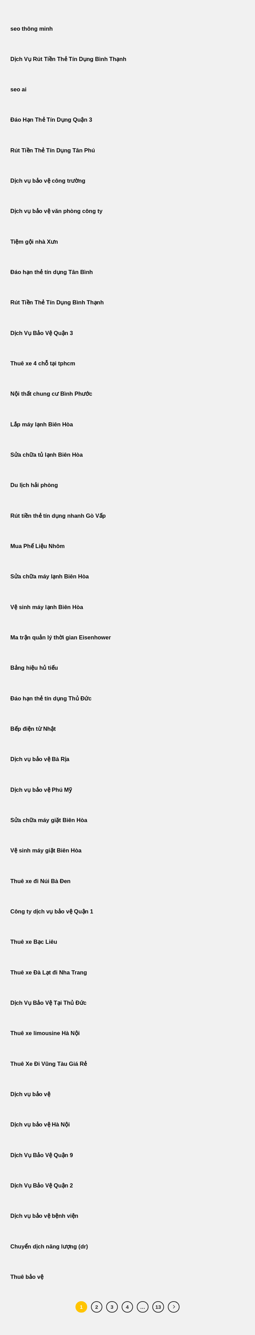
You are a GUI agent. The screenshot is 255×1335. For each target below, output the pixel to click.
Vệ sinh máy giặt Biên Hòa (46, 850)
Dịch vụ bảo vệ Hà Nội (40, 1124)
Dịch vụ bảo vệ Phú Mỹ (41, 790)
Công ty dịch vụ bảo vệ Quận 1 (51, 911)
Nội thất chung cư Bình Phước (51, 394)
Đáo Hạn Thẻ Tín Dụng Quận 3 (51, 120)
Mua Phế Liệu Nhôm (37, 546)
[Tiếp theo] (174, 1307)
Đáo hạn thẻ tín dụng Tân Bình (51, 272)
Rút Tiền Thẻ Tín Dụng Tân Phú (52, 150)
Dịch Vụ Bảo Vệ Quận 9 (41, 1155)
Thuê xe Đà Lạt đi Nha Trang (48, 972)
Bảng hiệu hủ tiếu (34, 668)
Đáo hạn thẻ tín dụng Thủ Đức (51, 698)
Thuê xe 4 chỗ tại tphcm (42, 363)
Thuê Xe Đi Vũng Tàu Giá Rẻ (48, 1064)
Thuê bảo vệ (26, 1277)
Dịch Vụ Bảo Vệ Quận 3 (41, 333)
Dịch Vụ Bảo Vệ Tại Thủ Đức (48, 1003)
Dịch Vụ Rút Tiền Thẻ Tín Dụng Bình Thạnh (68, 59)
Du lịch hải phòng (34, 485)
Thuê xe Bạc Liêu (33, 942)
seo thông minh (31, 29)
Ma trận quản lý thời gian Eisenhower (60, 637)
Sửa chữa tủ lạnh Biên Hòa (46, 455)
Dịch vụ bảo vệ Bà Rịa (39, 759)
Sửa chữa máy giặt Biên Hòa (49, 820)
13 (158, 1307)
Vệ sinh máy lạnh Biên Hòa (46, 607)
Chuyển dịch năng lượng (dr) (49, 1246)
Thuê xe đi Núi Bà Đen (40, 881)
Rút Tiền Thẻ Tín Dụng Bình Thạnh (57, 302)
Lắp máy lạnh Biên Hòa (41, 424)
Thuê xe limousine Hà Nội (45, 1033)
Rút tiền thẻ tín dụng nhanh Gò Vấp (58, 516)
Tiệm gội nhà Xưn (34, 242)
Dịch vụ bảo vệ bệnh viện (44, 1216)
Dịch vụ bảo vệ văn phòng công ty (56, 211)
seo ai (18, 89)
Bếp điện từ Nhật (33, 729)
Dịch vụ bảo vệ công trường (47, 181)
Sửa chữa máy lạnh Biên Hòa (49, 576)
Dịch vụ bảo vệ (30, 1094)
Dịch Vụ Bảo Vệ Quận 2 (41, 1185)
